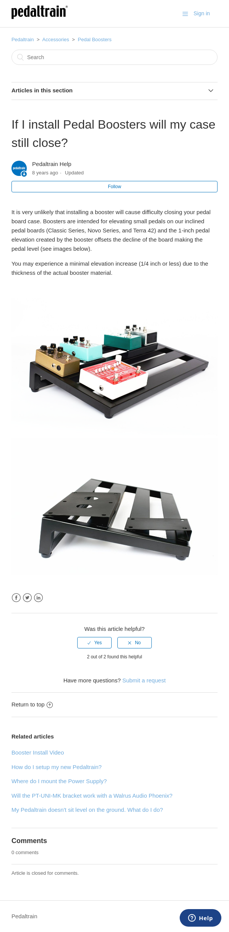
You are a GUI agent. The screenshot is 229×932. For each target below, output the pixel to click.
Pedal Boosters (95, 39)
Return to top (32, 704)
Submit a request (144, 680)
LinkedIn (38, 598)
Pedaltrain (22, 39)
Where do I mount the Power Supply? (59, 781)
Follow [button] (114, 186)
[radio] (94, 642)
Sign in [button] (201, 13)
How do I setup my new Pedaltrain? (56, 767)
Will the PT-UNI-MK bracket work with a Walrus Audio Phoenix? (91, 795)
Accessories (55, 39)
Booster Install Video (37, 752)
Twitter (27, 598)
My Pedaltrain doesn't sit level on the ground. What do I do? (87, 809)
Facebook (16, 598)
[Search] (114, 57)
